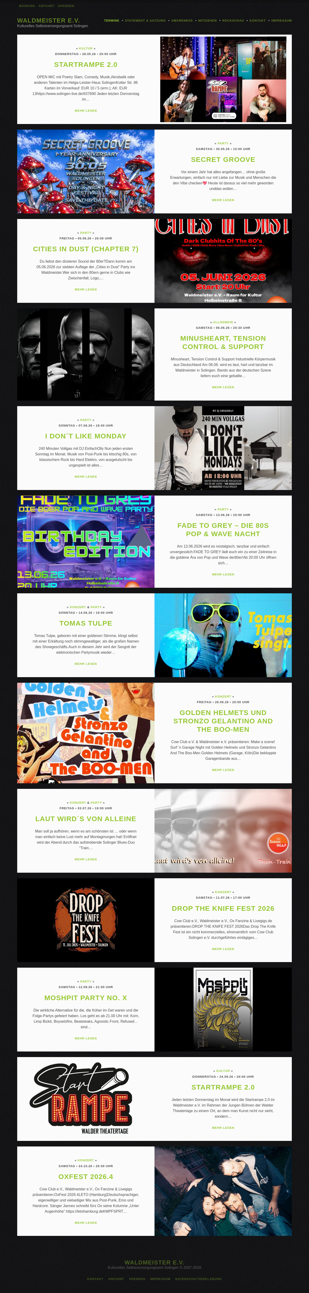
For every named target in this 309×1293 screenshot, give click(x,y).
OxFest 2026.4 (86, 1176)
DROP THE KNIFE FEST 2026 (223, 908)
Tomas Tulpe (85, 623)
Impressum (281, 20)
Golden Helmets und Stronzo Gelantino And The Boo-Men (223, 721)
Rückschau (233, 20)
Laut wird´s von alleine (85, 819)
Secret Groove (223, 159)
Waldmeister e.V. (48, 20)
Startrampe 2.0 (86, 64)
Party (223, 143)
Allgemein (223, 322)
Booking (27, 6)
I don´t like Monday (85, 436)
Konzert (78, 607)
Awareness (182, 20)
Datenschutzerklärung (198, 1279)
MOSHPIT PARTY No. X (85, 998)
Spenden (66, 6)
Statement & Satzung (145, 20)
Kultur (86, 48)
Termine (111, 20)
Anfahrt (47, 6)
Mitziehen (207, 20)
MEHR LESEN (86, 110)
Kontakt (258, 20)
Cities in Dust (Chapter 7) (86, 249)
